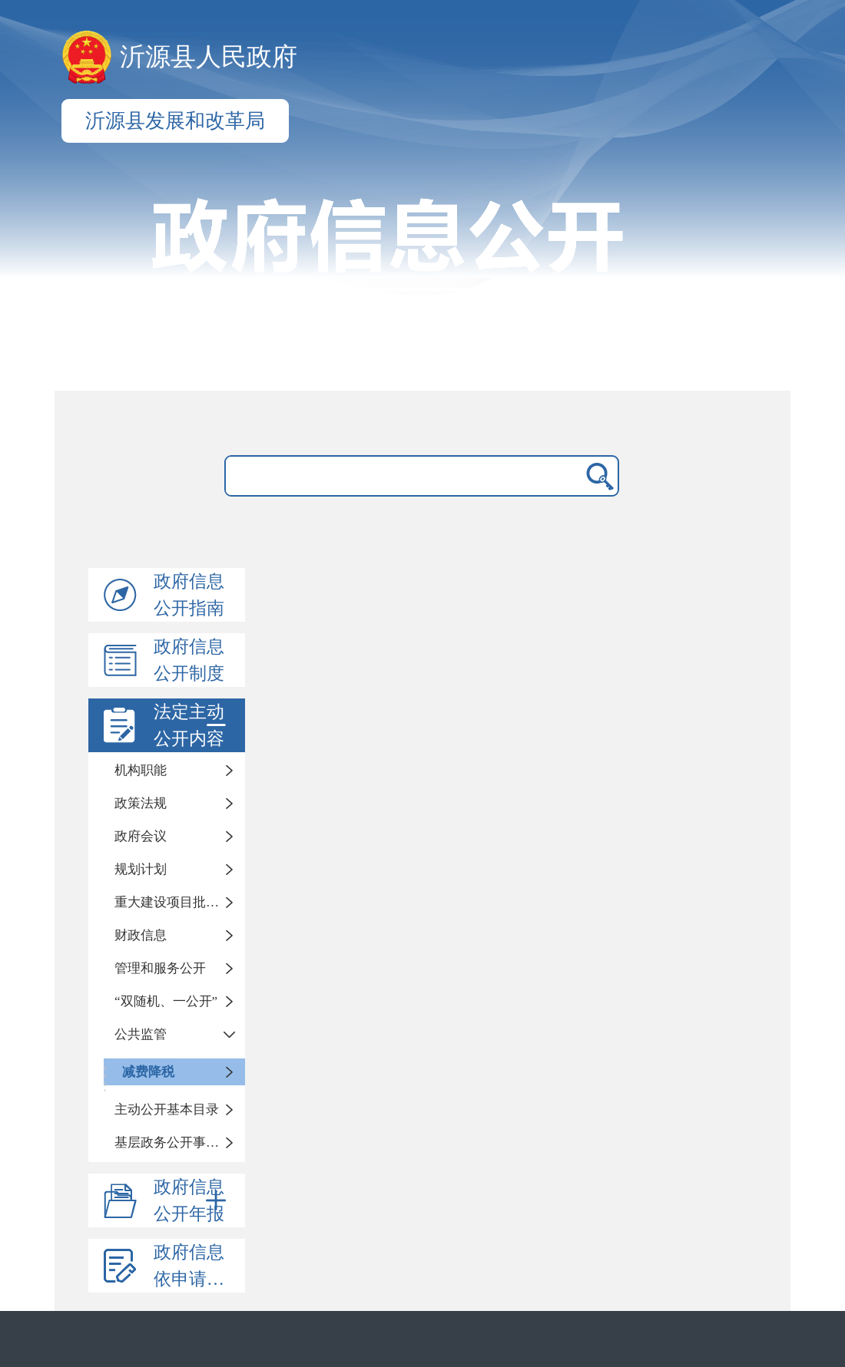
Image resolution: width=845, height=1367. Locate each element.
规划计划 (140, 869)
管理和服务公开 (160, 968)
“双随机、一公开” (165, 1001)
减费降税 (148, 1072)
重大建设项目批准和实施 (179, 902)
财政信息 (140, 935)
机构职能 (140, 770)
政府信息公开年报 (193, 1200)
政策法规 (140, 803)
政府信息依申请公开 (198, 1266)
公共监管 (140, 1034)
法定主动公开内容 (193, 725)
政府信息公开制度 (189, 660)
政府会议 (140, 836)
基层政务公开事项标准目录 (179, 1142)
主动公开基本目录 (166, 1109)
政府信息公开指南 (189, 595)
